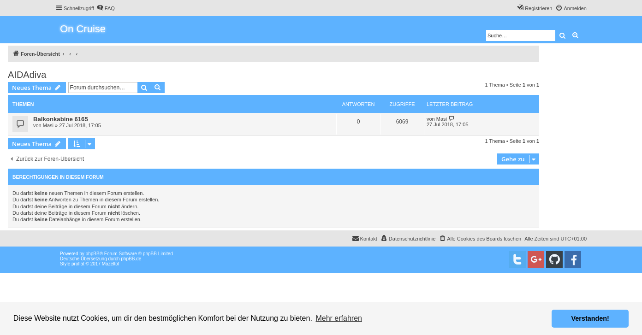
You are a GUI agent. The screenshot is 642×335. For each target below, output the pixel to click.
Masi (48, 125)
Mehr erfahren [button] (338, 318)
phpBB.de (131, 258)
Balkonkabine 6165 (60, 119)
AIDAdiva (27, 75)
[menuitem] (105, 8)
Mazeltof (110, 263)
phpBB (93, 253)
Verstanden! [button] (590, 318)
